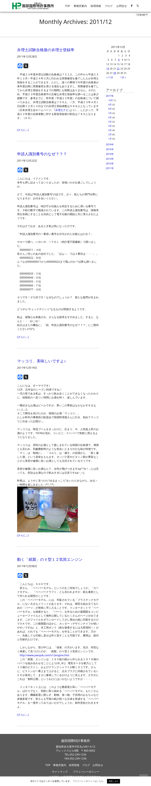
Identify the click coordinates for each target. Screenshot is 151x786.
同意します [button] (113, 781)
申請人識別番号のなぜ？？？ (42, 153)
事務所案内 (80, 6)
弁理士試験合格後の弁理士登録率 (45, 49)
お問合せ (121, 6)
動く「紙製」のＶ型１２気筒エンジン (50, 559)
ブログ (109, 6)
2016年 (110, 144)
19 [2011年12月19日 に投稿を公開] (107, 68)
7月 (110, 113)
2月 (110, 134)
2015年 (110, 149)
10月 (110, 100)
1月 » (123, 77)
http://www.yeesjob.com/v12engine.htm (44, 655)
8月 (110, 108)
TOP (67, 6)
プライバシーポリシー (86, 771)
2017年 (110, 96)
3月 (110, 130)
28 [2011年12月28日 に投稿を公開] (114, 73)
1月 (110, 138)
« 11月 (109, 77)
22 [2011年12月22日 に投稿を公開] (118, 68)
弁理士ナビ (61, 110)
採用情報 (95, 6)
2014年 (110, 154)
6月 (110, 117)
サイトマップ (60, 771)
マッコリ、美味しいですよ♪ (41, 361)
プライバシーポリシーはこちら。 (89, 781)
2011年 (110, 168)
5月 (110, 121)
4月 (110, 125)
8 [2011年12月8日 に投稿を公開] (119, 59)
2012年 (110, 163)
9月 (110, 104)
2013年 (110, 158)
